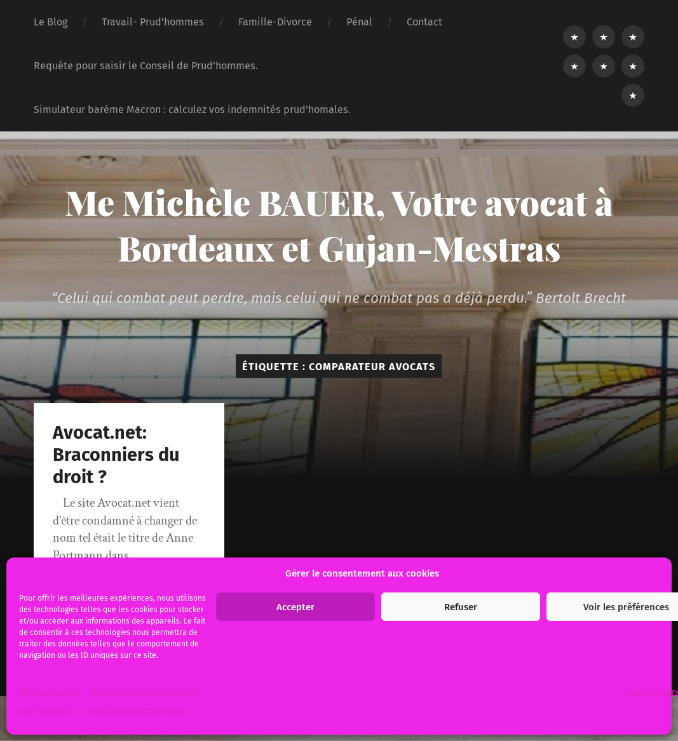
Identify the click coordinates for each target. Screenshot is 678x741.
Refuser (460, 607)
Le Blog (50, 22)
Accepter (295, 607)
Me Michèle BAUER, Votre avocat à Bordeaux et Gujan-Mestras (339, 224)
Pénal (359, 22)
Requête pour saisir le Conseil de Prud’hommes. (146, 66)
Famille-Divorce (275, 22)
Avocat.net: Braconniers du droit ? (116, 455)
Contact (424, 22)
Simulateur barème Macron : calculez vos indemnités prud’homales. (192, 109)
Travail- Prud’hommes (153, 22)
